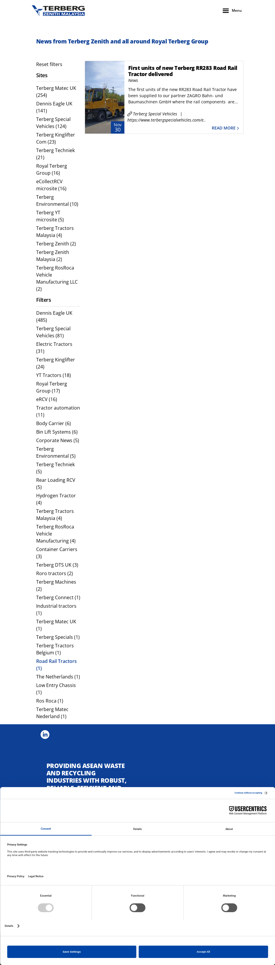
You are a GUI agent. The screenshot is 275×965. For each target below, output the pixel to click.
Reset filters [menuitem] (49, 64)
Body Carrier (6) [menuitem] (53, 423)
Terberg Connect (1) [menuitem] (58, 597)
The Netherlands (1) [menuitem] (58, 676)
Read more (226, 128)
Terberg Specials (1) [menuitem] (58, 637)
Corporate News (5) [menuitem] (57, 440)
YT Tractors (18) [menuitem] (53, 375)
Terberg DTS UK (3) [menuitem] (57, 565)
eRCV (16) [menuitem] (46, 399)
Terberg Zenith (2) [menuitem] (56, 243)
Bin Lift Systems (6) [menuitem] (57, 432)
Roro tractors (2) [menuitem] (54, 573)
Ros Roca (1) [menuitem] (49, 701)
